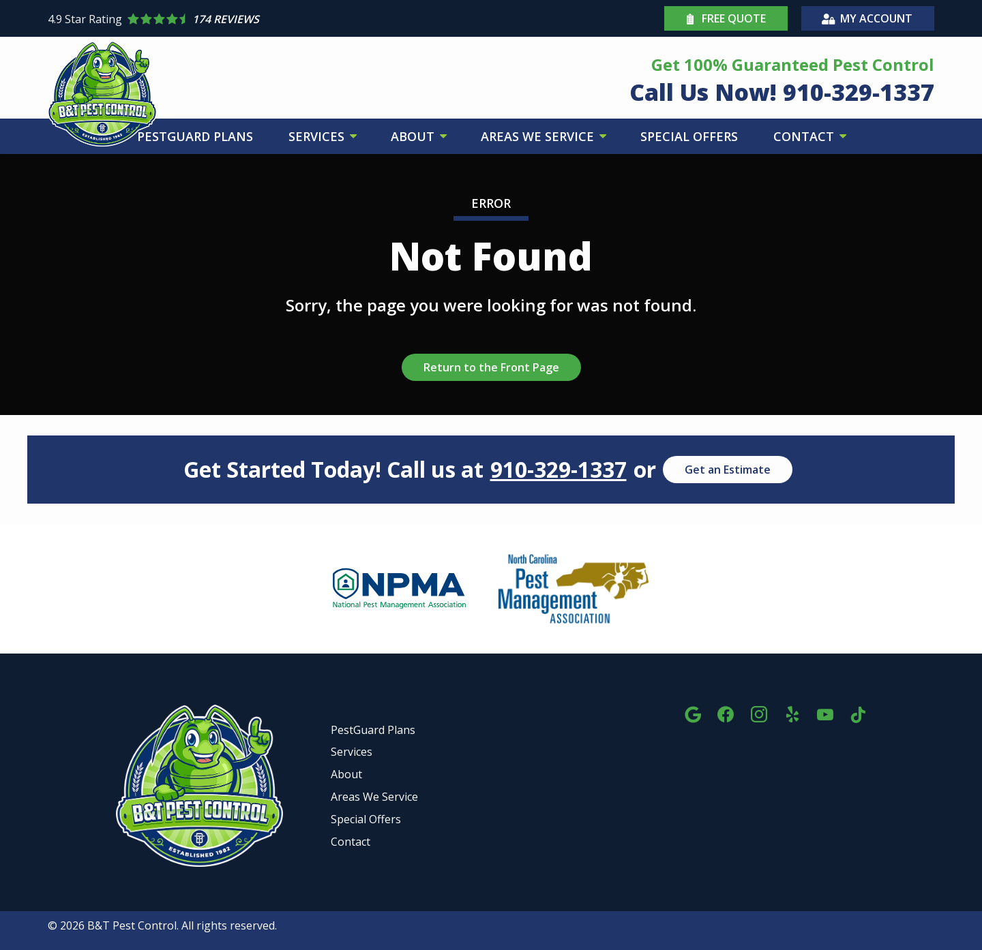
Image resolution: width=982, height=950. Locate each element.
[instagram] (759, 712)
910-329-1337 (558, 469)
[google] (693, 712)
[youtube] (825, 712)
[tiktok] (858, 712)
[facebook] (725, 712)
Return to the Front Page (491, 367)
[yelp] (792, 712)
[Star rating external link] (269, 19)
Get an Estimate (728, 469)
